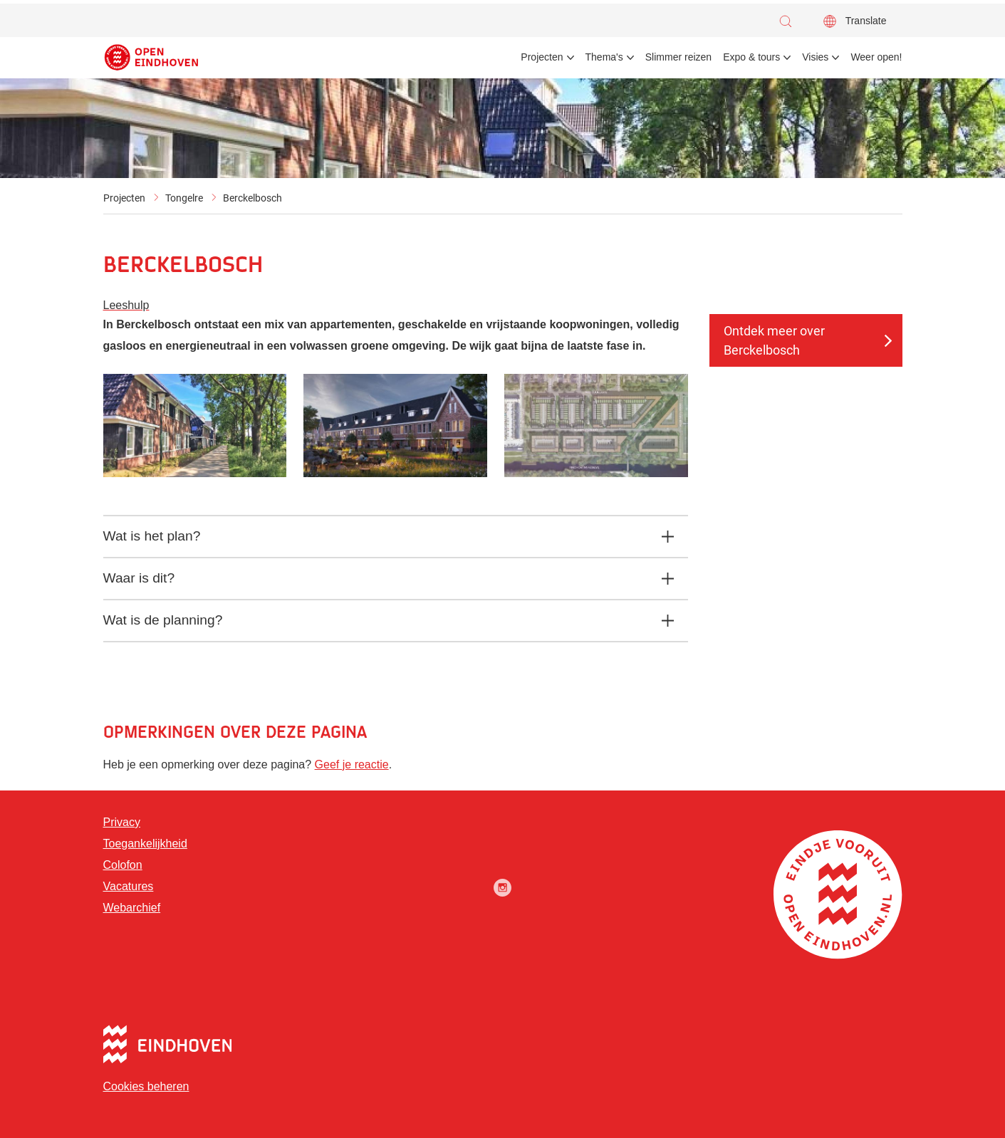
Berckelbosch (252, 198)
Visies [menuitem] (815, 57)
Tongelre (184, 198)
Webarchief (132, 908)
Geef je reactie (352, 764)
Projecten (124, 198)
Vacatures (128, 886)
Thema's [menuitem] (604, 57)
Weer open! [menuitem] (876, 57)
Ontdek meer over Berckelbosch (774, 340)
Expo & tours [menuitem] (751, 57)
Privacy (121, 822)
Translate (866, 20)
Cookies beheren (146, 1086)
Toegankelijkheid (145, 843)
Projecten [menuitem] (542, 57)
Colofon (122, 865)
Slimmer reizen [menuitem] (678, 57)
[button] (789, 21)
